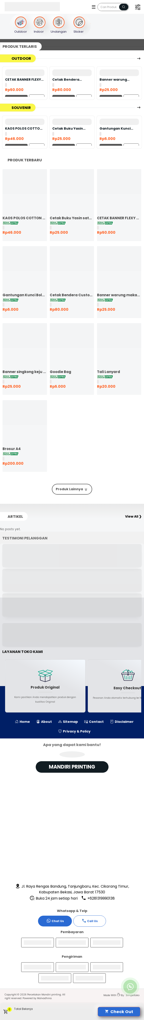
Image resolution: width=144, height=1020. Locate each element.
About (44, 721)
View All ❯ (133, 516)
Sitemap (68, 721)
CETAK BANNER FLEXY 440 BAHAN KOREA (23, 79)
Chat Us (55, 920)
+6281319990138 (98, 898)
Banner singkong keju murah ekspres (25, 372)
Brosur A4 (12, 449)
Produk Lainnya (72, 489)
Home (22, 721)
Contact (94, 721)
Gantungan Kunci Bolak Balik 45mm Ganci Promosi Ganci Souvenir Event (118, 128)
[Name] (123, 7)
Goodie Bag (60, 372)
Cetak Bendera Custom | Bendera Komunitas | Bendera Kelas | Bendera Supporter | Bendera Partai (70, 79)
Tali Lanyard (108, 372)
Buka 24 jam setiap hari (53, 898)
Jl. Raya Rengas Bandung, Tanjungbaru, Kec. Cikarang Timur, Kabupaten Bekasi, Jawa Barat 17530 (72, 889)
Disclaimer (122, 721)
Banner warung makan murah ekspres (113, 79)
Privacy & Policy (74, 731)
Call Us (90, 920)
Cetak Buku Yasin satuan (67, 128)
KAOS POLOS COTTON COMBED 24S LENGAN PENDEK (23, 128)
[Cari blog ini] (113, 7)
